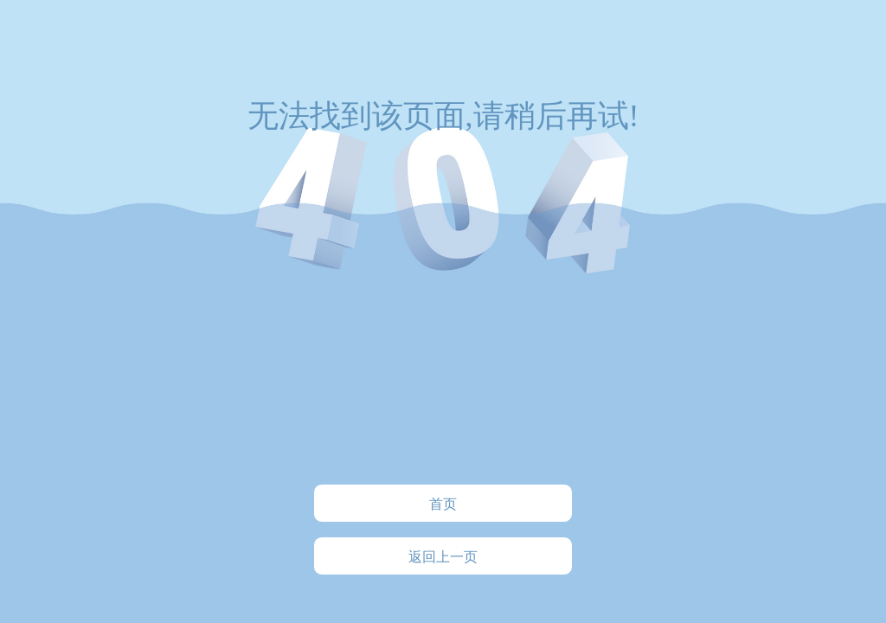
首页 (443, 504)
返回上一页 (443, 556)
